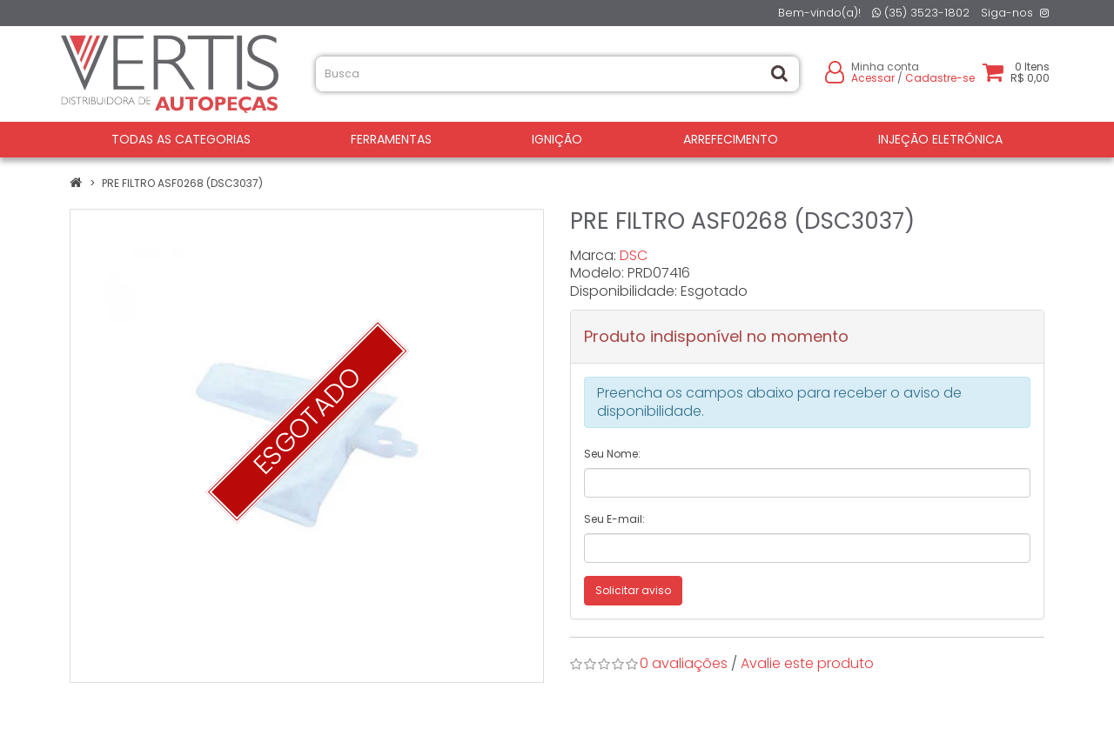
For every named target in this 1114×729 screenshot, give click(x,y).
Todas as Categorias (181, 139)
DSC (634, 255)
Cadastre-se (940, 77)
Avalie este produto (807, 663)
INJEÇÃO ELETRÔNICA (940, 139)
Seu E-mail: (614, 519)
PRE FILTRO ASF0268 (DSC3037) (182, 183)
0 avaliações (684, 663)
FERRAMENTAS (391, 139)
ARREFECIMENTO (730, 139)
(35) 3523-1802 (921, 12)
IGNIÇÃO (557, 139)
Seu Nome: (612, 453)
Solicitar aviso (633, 590)
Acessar (873, 77)
